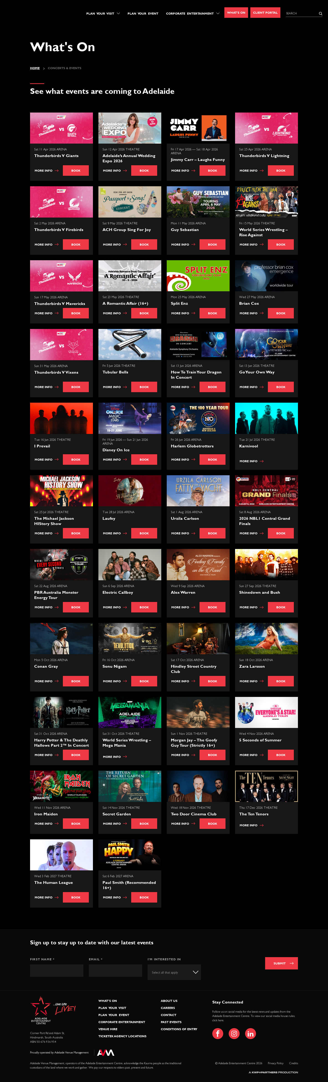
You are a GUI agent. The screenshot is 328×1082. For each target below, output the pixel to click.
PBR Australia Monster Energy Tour (56, 595)
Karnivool (248, 446)
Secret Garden (116, 814)
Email (95, 959)
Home (35, 68)
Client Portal (265, 13)
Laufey (108, 518)
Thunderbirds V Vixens (56, 372)
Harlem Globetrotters (192, 446)
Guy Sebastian (185, 229)
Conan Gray (46, 666)
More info (47, 170)
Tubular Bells (115, 372)
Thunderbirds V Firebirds (58, 229)
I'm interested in (164, 959)
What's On (236, 13)
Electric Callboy (117, 592)
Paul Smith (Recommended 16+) (129, 885)
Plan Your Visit (100, 13)
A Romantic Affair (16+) (125, 303)
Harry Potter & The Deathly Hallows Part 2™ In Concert (61, 742)
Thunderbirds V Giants (56, 155)
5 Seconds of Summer (260, 740)
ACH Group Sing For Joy (126, 229)
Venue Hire (107, 1029)
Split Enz (179, 303)
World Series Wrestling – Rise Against (263, 232)
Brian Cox (249, 303)
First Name (42, 959)
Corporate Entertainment (190, 13)
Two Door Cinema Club (194, 814)
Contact (168, 1015)
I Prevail (42, 446)
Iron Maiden (46, 814)
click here (217, 1020)
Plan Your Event (143, 13)
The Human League (53, 882)
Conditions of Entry (179, 1029)
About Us (169, 1001)
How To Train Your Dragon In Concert (196, 374)
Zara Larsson (252, 666)
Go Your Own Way (256, 372)
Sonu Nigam (114, 666)
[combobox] (174, 972)
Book (75, 170)
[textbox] (169, 972)
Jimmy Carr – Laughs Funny (198, 159)
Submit (280, 963)
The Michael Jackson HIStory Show (54, 521)
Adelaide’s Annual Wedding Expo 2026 (128, 158)
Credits (293, 1063)
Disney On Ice (116, 450)
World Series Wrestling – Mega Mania (126, 742)
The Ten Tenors (254, 814)
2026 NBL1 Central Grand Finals (264, 521)
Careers (168, 1008)
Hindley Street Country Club (193, 669)
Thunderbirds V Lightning (264, 155)
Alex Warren (183, 592)
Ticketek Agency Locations (122, 1036)
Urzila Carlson (185, 518)
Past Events (171, 1022)
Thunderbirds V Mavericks (59, 303)
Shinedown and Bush (259, 592)
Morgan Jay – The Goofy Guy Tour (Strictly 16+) (194, 742)
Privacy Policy (276, 1063)
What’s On (107, 1001)
